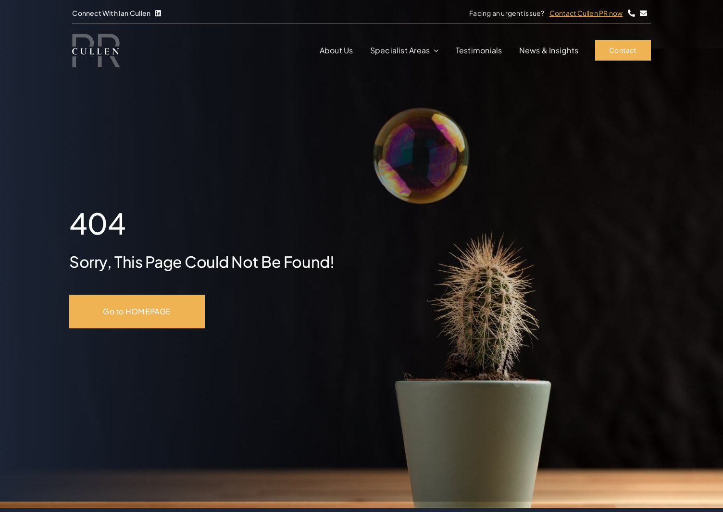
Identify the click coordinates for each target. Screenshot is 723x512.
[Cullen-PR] (96, 37)
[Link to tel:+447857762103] (631, 13)
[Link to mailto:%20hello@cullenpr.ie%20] (643, 13)
